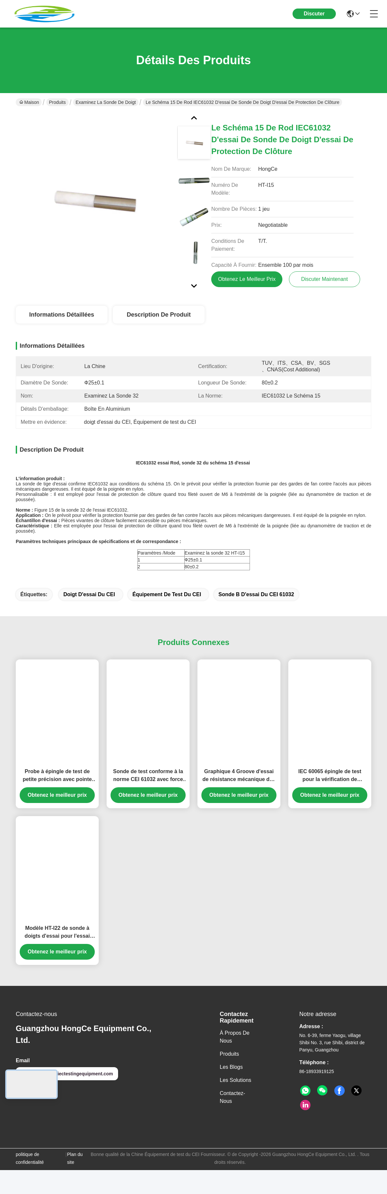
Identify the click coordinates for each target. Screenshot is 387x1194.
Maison (29, 102)
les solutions (235, 1091)
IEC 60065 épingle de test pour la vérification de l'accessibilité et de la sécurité (329, 787)
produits (229, 1065)
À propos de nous (235, 1048)
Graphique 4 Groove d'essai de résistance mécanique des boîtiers (238, 787)
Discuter (314, 13)
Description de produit (159, 314)
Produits (57, 102)
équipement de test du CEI (166, 606)
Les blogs (231, 1078)
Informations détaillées (61, 314)
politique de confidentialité (30, 1169)
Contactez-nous (232, 1108)
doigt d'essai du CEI (89, 606)
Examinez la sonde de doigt (106, 102)
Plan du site (75, 1169)
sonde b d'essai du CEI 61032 (256, 606)
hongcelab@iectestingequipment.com (67, 1085)
